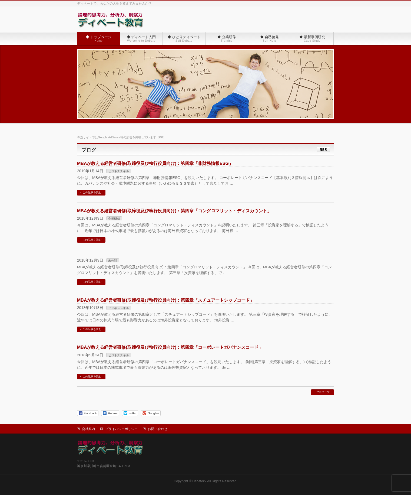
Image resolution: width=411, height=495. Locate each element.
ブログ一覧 (323, 391)
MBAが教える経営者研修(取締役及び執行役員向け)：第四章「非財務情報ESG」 (155, 163)
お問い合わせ (157, 429)
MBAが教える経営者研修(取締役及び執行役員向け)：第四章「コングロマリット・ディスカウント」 (174, 211)
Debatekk (199, 481)
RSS (323, 149)
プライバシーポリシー (121, 429)
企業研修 (114, 218)
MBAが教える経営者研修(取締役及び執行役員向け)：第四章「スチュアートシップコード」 (165, 300)
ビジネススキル (118, 171)
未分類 (112, 260)
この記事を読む (91, 192)
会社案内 (88, 429)
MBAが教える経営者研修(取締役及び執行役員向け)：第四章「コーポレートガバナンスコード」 (170, 347)
